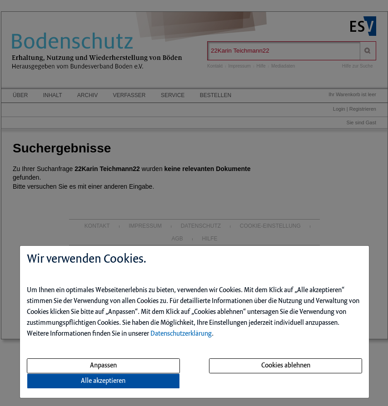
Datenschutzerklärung (181, 334)
